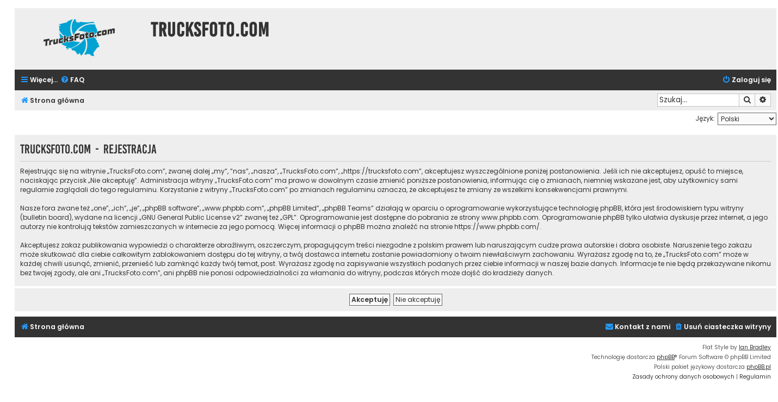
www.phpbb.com (510, 217)
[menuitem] (72, 80)
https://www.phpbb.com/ (497, 226)
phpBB (666, 357)
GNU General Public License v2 (190, 217)
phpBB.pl (758, 367)
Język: (705, 118)
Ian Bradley (755, 347)
